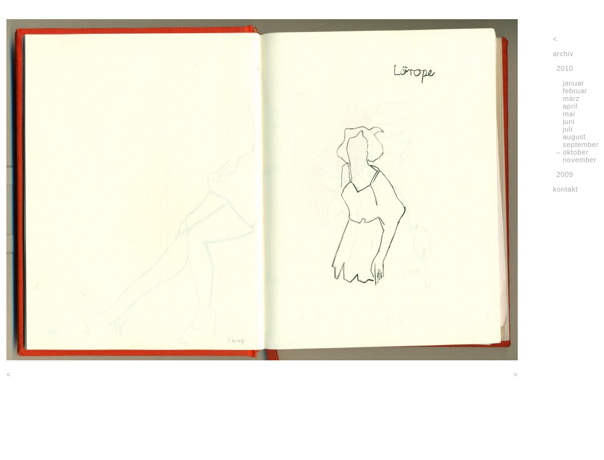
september (580, 144)
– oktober (573, 152)
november (579, 160)
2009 (565, 174)
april (569, 106)
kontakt (565, 189)
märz (570, 98)
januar (573, 83)
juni (568, 121)
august (573, 137)
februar (574, 91)
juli (567, 129)
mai (568, 114)
